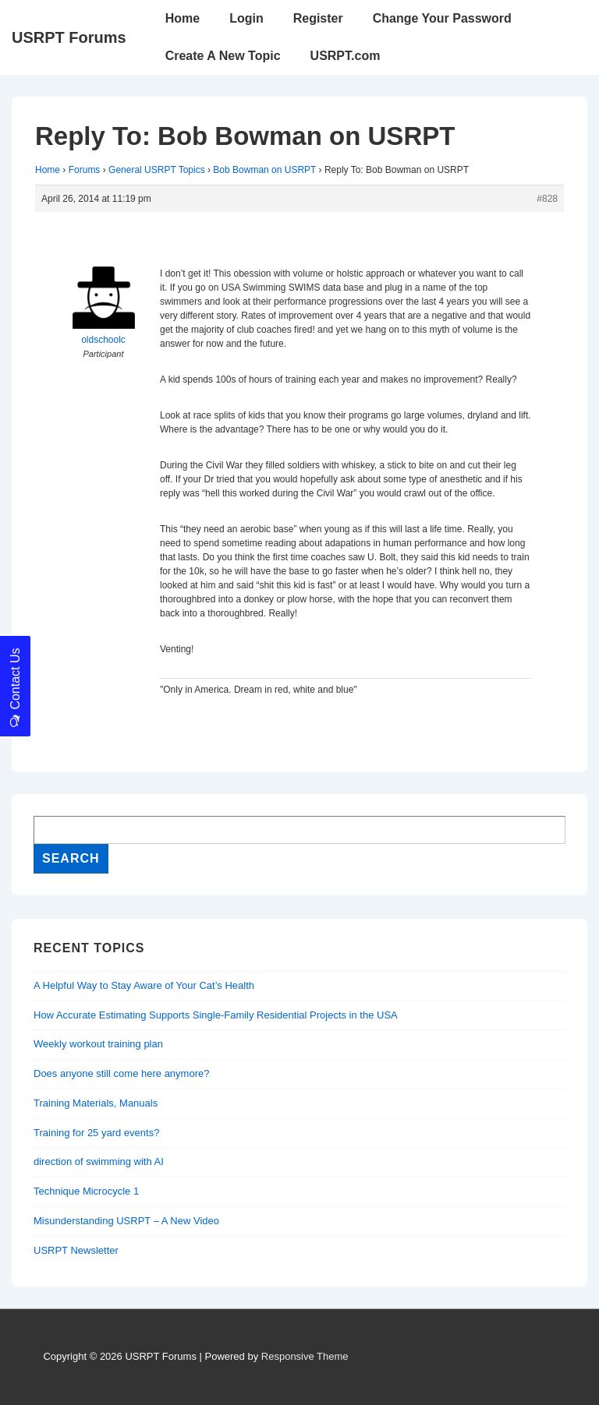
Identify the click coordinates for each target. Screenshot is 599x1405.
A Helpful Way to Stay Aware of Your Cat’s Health (144, 985)
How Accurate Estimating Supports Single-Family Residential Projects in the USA (216, 1015)
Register (318, 18)
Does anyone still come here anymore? (121, 1073)
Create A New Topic (223, 55)
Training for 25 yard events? (96, 1132)
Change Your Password (442, 18)
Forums (85, 169)
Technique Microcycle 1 (86, 1191)
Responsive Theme (305, 1356)
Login (246, 18)
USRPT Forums (69, 37)
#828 (547, 198)
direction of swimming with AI (99, 1161)
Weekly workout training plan (98, 1044)
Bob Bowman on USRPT (264, 169)
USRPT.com (345, 55)
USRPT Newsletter (76, 1250)
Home (182, 18)
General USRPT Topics (156, 169)
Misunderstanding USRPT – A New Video (126, 1221)
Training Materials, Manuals (96, 1103)
